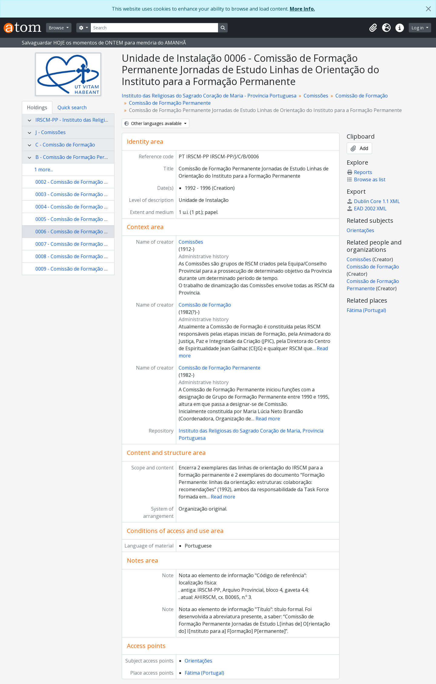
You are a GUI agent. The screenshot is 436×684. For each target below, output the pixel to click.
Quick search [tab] (72, 107)
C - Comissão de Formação (65, 144)
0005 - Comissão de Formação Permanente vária (90, 219)
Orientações (198, 660)
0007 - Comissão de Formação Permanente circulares (95, 244)
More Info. (302, 8)
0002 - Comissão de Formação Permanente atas (89, 182)
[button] (373, 28)
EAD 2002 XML (367, 208)
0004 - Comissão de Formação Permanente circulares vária (101, 206)
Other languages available (153, 123)
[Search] (154, 27)
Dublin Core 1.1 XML (373, 201)
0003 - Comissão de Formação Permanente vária (90, 194)
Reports (359, 172)
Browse (57, 28)
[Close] (428, 8)
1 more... (43, 169)
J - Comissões (50, 132)
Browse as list (366, 179)
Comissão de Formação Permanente (170, 103)
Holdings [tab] (37, 107)
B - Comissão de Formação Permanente (80, 157)
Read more (268, 418)
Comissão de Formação (361, 95)
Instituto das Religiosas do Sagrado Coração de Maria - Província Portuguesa (209, 95)
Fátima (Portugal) (204, 672)
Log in (418, 28)
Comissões (316, 95)
